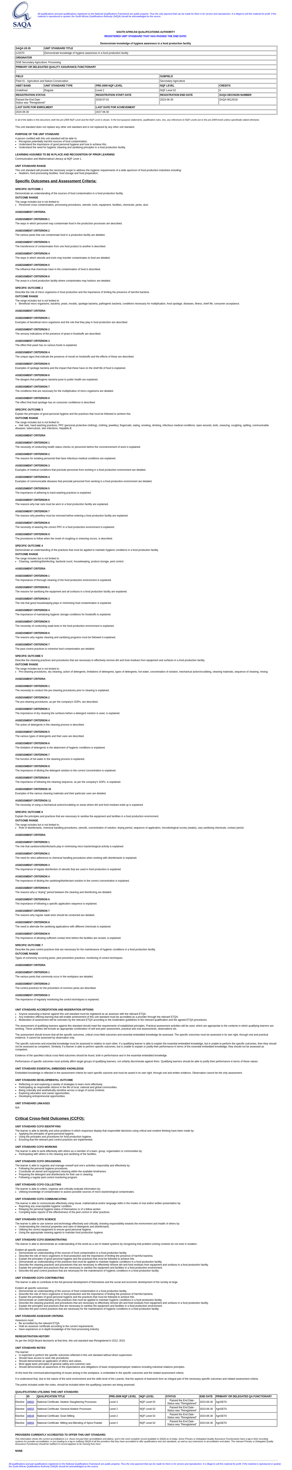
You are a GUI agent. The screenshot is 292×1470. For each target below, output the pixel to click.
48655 (30, 1408)
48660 (30, 1401)
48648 (30, 1415)
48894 (30, 1422)
